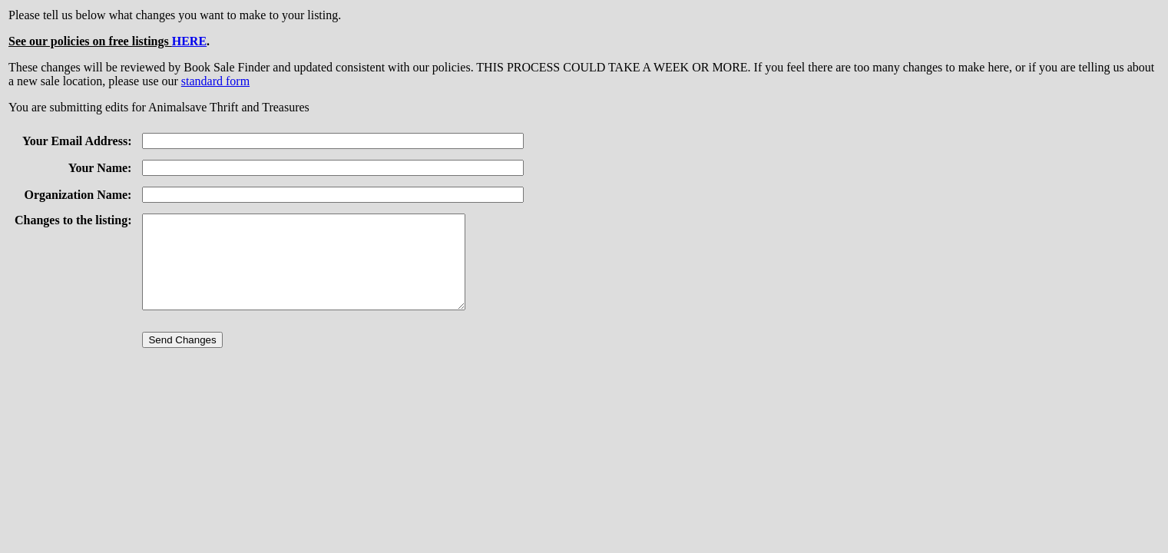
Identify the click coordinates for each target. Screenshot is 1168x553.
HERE (189, 41)
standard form (215, 81)
